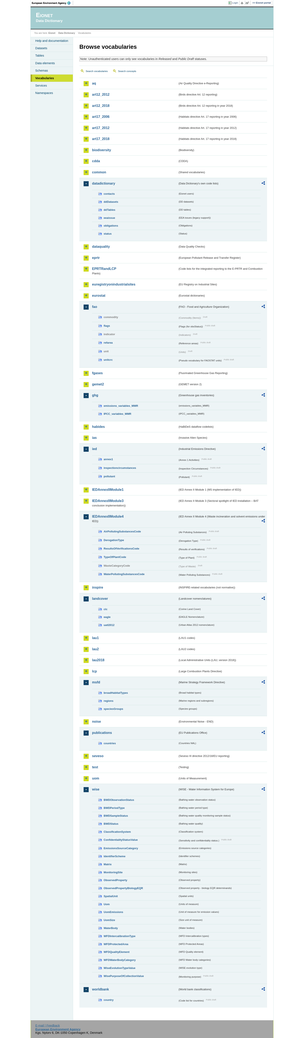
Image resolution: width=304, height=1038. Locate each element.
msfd (96, 682)
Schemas (41, 70)
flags (107, 325)
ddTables (109, 209)
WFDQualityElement (116, 952)
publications (102, 733)
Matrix (108, 864)
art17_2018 (101, 139)
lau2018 (98, 660)
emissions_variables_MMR (121, 405)
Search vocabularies (97, 71)
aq (94, 83)
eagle (107, 617)
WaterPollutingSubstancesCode (124, 574)
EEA (52, 3)
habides (98, 427)
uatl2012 (109, 625)
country (109, 999)
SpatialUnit (111, 896)
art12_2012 (101, 94)
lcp (94, 671)
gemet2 (98, 384)
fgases (97, 373)
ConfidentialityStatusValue (121, 839)
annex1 (108, 459)
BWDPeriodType (114, 807)
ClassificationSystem (117, 831)
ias (94, 437)
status (108, 233)
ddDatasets (111, 201)
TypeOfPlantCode (115, 557)
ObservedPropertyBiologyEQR (123, 888)
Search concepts (127, 71)
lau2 (95, 649)
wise (95, 789)
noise (96, 721)
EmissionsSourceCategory (121, 848)
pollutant (109, 476)
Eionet (51, 33)
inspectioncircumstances (120, 467)
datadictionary (103, 183)
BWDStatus (111, 823)
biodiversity (101, 150)
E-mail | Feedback (47, 1025)
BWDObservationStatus (119, 799)
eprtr (96, 258)
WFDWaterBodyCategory (120, 960)
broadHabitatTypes (116, 692)
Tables (39, 55)
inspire (97, 587)
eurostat (98, 295)
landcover (100, 598)
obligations (111, 225)
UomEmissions (113, 912)
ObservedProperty (115, 880)
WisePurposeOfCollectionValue (124, 976)
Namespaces (44, 93)
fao (94, 307)
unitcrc (108, 359)
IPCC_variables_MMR (117, 413)
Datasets (41, 48)
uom (95, 778)
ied (94, 449)
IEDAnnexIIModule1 (108, 489)
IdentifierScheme (114, 856)
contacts (109, 193)
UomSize (109, 920)
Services (41, 85)
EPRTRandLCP (104, 269)
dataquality (101, 246)
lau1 (95, 638)
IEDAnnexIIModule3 (108, 501)
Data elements (45, 63)
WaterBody (111, 928)
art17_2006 (101, 116)
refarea (108, 342)
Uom (107, 904)
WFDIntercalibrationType (120, 936)
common (99, 172)
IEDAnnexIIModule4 (108, 516)
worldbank (100, 989)
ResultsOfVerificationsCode (121, 548)
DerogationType (114, 540)
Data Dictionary (66, 33)
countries (110, 743)
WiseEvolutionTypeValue (119, 968)
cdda (96, 161)
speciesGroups (113, 708)
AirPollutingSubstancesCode (122, 531)
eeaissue (109, 217)
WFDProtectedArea (116, 944)
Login (235, 2)
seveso (97, 756)
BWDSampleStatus (116, 815)
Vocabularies (44, 78)
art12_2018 (101, 105)
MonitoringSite (113, 872)
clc (105, 609)
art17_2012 (101, 128)
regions (108, 700)
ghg (95, 395)
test (95, 767)
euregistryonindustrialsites (113, 284)
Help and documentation (51, 40)
